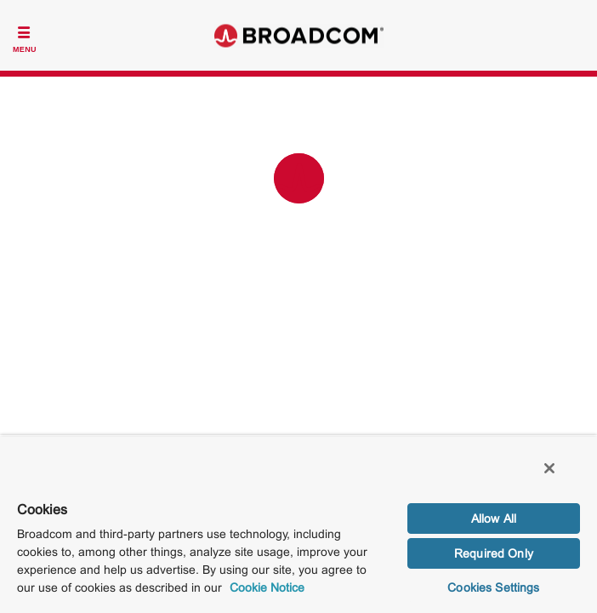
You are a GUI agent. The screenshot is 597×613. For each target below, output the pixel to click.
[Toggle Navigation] (25, 37)
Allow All (493, 518)
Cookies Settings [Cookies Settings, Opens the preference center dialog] (493, 587)
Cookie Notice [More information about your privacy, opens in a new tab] (267, 587)
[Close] (561, 477)
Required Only (493, 553)
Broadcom (298, 35)
